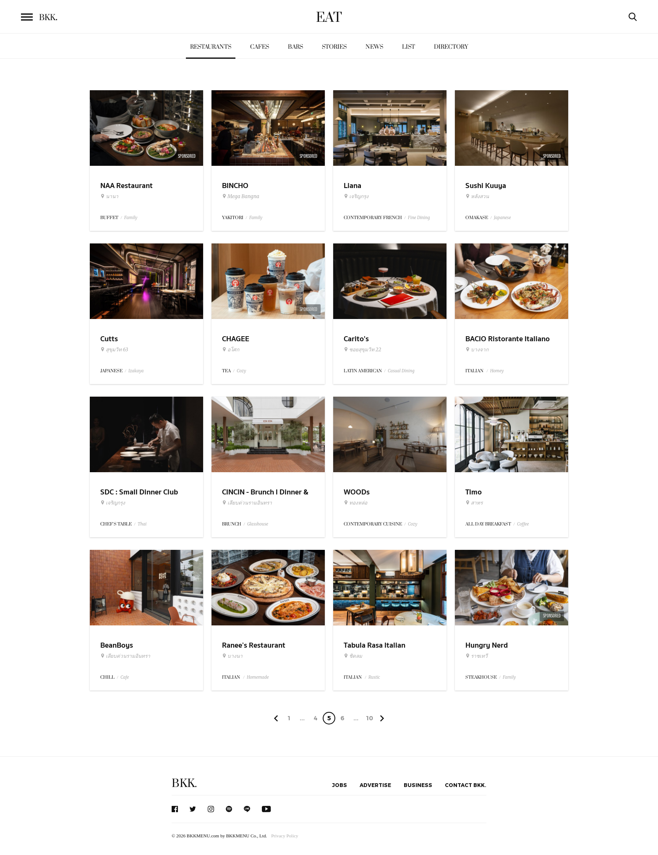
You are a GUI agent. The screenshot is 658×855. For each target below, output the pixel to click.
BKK (48, 17)
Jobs (339, 785)
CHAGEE (235, 339)
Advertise (375, 785)
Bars (295, 46)
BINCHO (235, 186)
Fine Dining (419, 217)
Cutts (109, 339)
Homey (497, 371)
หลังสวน (477, 196)
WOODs (357, 492)
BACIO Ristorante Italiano (507, 339)
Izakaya (136, 371)
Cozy (241, 371)
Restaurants (210, 46)
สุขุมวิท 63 (114, 349)
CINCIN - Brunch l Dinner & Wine (265, 497)
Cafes (259, 46)
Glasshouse (257, 524)
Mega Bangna (240, 196)
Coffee (523, 524)
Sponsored (187, 156)
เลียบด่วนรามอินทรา (247, 502)
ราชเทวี (476, 656)
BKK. (184, 783)
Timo (473, 492)
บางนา (232, 656)
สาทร (474, 502)
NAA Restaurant (126, 186)
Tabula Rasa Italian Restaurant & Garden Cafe (386, 650)
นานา (109, 196)
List (408, 46)
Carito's (356, 339)
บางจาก (476, 349)
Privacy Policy (284, 835)
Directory (451, 46)
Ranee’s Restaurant (253, 645)
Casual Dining (401, 371)
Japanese (502, 217)
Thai (142, 524)
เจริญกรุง (356, 196)
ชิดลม (353, 656)
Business (418, 785)
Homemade (258, 677)
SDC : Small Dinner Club (139, 492)
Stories (334, 46)
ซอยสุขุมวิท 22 (362, 349)
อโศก (230, 349)
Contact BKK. (465, 785)
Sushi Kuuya (485, 186)
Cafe (124, 677)
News (374, 46)
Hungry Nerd (486, 645)
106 (369, 719)
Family (130, 217)
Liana (352, 186)
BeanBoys (116, 645)
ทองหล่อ (355, 502)
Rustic (374, 677)
